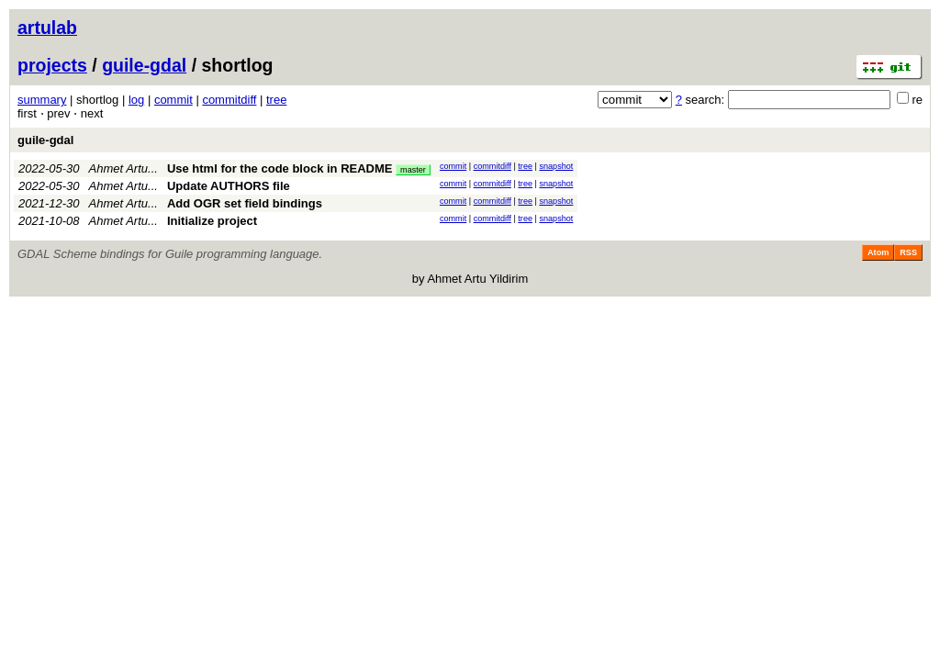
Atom (878, 252)
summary (41, 99)
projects (52, 65)
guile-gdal (144, 65)
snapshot (556, 166)
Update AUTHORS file (228, 186)
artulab (47, 27)
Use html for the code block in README (280, 168)
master (413, 169)
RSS (908, 252)
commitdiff (229, 99)
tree (276, 99)
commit (173, 99)
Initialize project (212, 221)
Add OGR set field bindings (244, 203)
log (136, 99)
